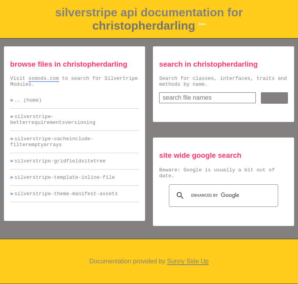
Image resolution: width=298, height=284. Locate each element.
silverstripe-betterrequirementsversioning (52, 124)
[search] (222, 200)
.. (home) (28, 103)
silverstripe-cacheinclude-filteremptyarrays (52, 149)
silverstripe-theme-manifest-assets (66, 204)
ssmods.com (43, 79)
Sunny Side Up (188, 261)
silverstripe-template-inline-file (64, 187)
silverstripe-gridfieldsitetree (60, 169)
